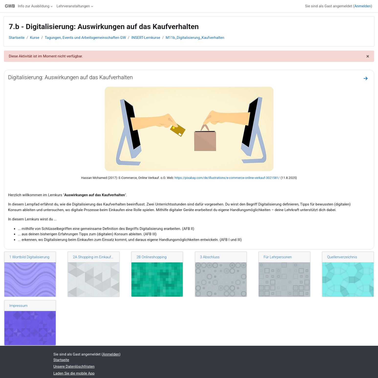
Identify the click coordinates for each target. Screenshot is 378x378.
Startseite (17, 37)
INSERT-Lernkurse (145, 37)
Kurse (34, 37)
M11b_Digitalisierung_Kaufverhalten (195, 37)
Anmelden (362, 6)
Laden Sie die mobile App (74, 373)
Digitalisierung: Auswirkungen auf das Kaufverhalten (70, 77)
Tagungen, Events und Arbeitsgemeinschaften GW (85, 37)
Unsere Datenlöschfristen (74, 366)
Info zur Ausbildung (33, 6)
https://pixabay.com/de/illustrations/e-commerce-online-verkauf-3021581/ (227, 178)
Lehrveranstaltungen (73, 6)
